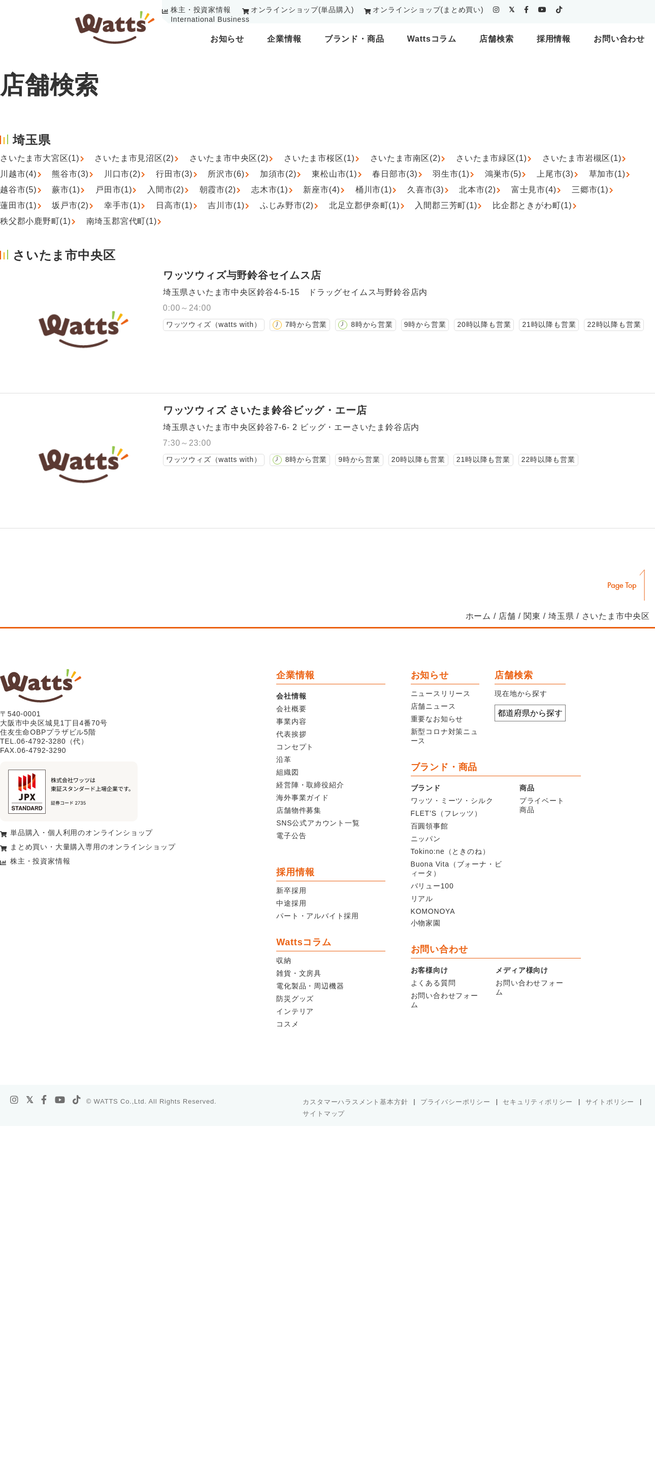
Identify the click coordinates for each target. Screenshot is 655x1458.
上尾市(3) (555, 174)
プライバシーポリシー (455, 1102)
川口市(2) (122, 174)
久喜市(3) (425, 189)
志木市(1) (269, 189)
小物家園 (426, 923)
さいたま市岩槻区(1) (581, 158)
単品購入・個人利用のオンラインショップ (81, 833)
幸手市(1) (122, 205)
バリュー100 (432, 886)
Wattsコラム (431, 39)
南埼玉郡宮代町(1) (121, 221)
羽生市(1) (451, 174)
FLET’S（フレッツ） (446, 813)
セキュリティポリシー (538, 1102)
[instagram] (496, 10)
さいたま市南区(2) (405, 158)
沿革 (283, 759)
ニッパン (426, 839)
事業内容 (291, 721)
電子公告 (291, 836)
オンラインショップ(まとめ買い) (428, 10)
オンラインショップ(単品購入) (302, 10)
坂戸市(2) (70, 205)
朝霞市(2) (218, 189)
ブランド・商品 (354, 39)
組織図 (287, 772)
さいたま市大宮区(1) (39, 158)
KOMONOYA (433, 911)
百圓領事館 (429, 826)
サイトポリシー (610, 1102)
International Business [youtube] (210, 19)
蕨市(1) (66, 189)
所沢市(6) (226, 174)
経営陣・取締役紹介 (310, 785)
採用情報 (554, 39)
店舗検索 (496, 39)
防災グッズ (295, 999)
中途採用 (291, 903)
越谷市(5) (18, 189)
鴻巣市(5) (503, 174)
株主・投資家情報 (201, 10)
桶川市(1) (373, 189)
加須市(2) (278, 174)
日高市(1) (174, 205)
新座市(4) (321, 189)
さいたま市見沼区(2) (134, 158)
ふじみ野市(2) (287, 205)
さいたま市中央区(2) (229, 158)
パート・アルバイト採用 (317, 916)
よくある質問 (433, 983)
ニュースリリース (441, 693)
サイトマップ (324, 1113)
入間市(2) (165, 189)
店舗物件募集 (298, 810)
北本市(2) (477, 189)
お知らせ (227, 39)
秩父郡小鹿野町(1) (35, 221)
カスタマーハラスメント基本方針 (355, 1102)
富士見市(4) (533, 189)
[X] (30, 1100)
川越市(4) (18, 174)
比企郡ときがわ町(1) (532, 205)
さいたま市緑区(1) (491, 158)
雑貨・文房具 (298, 973)
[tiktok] (559, 10)
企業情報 (284, 39)
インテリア (295, 1011)
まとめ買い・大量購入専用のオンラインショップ (93, 847)
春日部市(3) (394, 174)
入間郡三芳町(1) (446, 205)
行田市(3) (174, 174)
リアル (422, 898)
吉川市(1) (226, 205)
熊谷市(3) (70, 174)
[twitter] (512, 10)
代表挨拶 (291, 734)
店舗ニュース (433, 706)
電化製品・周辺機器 (310, 986)
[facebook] (526, 10)
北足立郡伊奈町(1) (364, 205)
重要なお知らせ (437, 719)
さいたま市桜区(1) (319, 158)
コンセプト (295, 747)
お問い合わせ (619, 39)
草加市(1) (607, 174)
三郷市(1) (590, 189)
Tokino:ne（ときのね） (450, 851)
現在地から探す (521, 693)
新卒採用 (291, 890)
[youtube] (542, 10)
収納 (283, 960)
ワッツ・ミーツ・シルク (452, 801)
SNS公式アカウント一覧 (317, 823)
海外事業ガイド (302, 797)
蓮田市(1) (18, 205)
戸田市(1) (113, 189)
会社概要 (291, 709)
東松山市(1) (334, 174)
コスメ (287, 1024)
